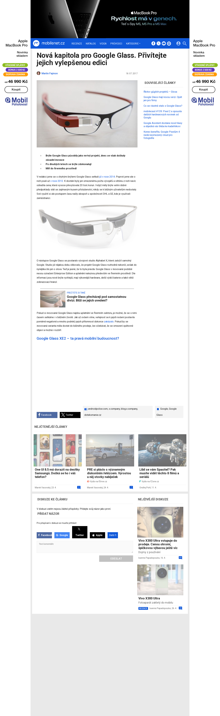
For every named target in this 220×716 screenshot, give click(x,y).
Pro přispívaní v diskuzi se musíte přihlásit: (57, 523)
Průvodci (116, 43)
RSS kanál (101, 641)
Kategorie (132, 43)
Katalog (91, 43)
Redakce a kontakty (106, 629)
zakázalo (109, 321)
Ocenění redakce (104, 633)
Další (112, 535)
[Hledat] (184, 43)
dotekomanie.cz (92, 414)
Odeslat (116, 558)
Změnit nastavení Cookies (155, 633)
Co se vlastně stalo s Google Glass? (163, 105)
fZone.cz (124, 637)
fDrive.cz (123, 633)
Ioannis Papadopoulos (149, 558)
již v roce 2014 (107, 176)
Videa (103, 43)
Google (164, 408)
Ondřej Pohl (145, 487)
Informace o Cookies (153, 629)
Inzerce (99, 637)
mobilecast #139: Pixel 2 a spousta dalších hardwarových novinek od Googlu (163, 114)
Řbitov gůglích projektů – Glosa (160, 91)
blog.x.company (129, 408)
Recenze (77, 43)
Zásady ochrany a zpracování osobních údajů (165, 637)
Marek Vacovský (42, 487)
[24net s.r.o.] (181, 651)
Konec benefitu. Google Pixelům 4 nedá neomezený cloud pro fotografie (162, 135)
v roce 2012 (56, 181)
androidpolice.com (98, 408)
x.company (114, 408)
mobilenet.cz (125, 629)
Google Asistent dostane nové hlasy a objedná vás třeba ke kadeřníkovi (163, 125)
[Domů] (49, 43)
